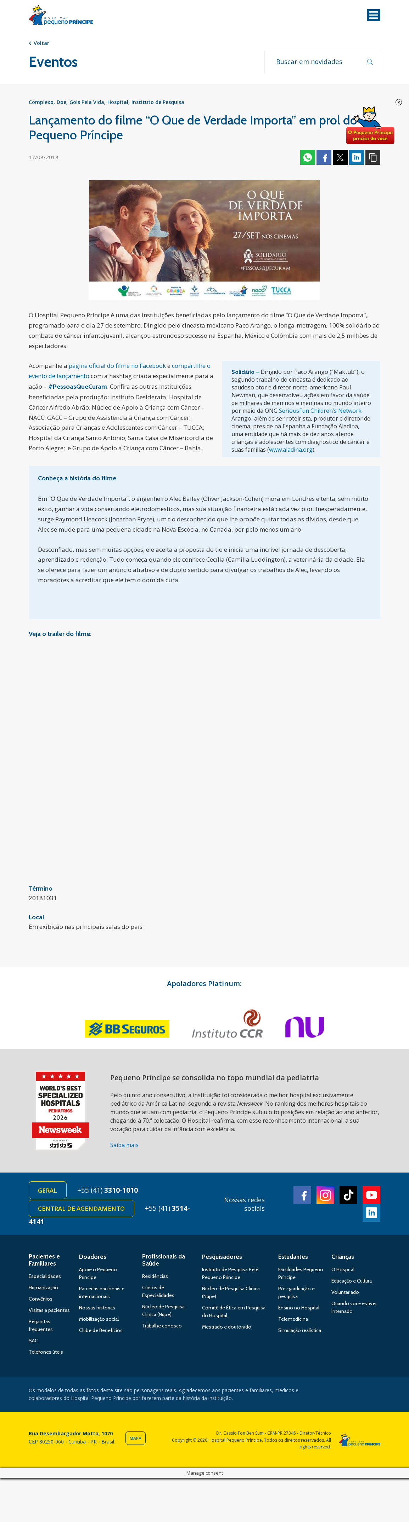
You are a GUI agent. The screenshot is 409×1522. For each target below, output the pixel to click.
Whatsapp (307, 158)
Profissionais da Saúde (163, 1264)
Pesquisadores (222, 1260)
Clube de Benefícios (101, 1334)
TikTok (348, 1197)
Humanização (43, 1291)
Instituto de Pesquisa (157, 103)
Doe (61, 103)
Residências (155, 1280)
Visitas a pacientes (49, 1314)
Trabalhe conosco (162, 1329)
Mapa (135, 1442)
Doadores (92, 1260)
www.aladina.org (291, 451)
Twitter (340, 158)
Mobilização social (99, 1323)
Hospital (117, 103)
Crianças (342, 1260)
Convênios (40, 1303)
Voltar (41, 43)
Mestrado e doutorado (226, 1330)
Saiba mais (124, 1146)
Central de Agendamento (82, 1212)
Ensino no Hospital (298, 1311)
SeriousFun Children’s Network (320, 412)
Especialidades (45, 1280)
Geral (48, 1192)
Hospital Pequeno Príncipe (61, 16)
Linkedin (356, 158)
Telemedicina (293, 1323)
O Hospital (342, 1273)
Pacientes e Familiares (44, 1264)
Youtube (371, 1197)
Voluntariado (345, 1296)
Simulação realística (299, 1334)
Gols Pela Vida (86, 103)
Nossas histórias (97, 1311)
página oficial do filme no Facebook (118, 367)
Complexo (41, 103)
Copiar (372, 158)
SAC (33, 1344)
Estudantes (293, 1260)
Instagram (325, 1197)
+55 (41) (110, 1192)
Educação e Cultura (351, 1284)
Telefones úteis (46, 1356)
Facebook (323, 158)
